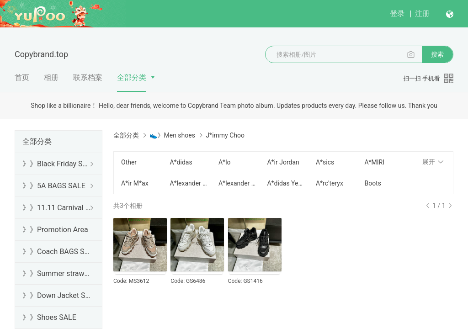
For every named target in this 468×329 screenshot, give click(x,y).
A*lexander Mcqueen (188, 183)
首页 (22, 77)
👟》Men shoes (172, 135)
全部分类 (131, 77)
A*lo (224, 162)
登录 (397, 13)
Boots (372, 183)
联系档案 (87, 77)
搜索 (437, 54)
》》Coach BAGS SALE (56, 251)
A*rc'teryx (329, 183)
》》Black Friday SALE (56, 163)
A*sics (325, 162)
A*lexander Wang (237, 183)
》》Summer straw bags (56, 273)
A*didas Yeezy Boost (285, 183)
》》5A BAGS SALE (53, 185)
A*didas (181, 162)
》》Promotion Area (55, 229)
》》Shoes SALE (49, 317)
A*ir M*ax (135, 183)
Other (129, 162)
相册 (51, 77)
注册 (422, 13)
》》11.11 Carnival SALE (56, 207)
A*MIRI (374, 162)
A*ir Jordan (283, 162)
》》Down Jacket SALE (56, 295)
